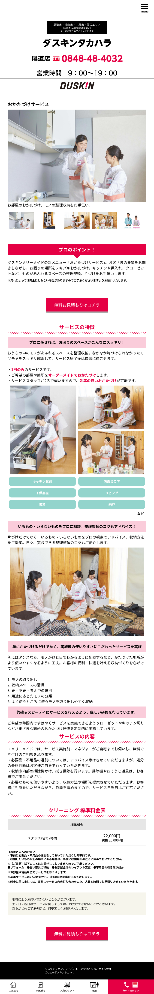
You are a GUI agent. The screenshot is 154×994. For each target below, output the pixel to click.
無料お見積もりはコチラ (77, 305)
